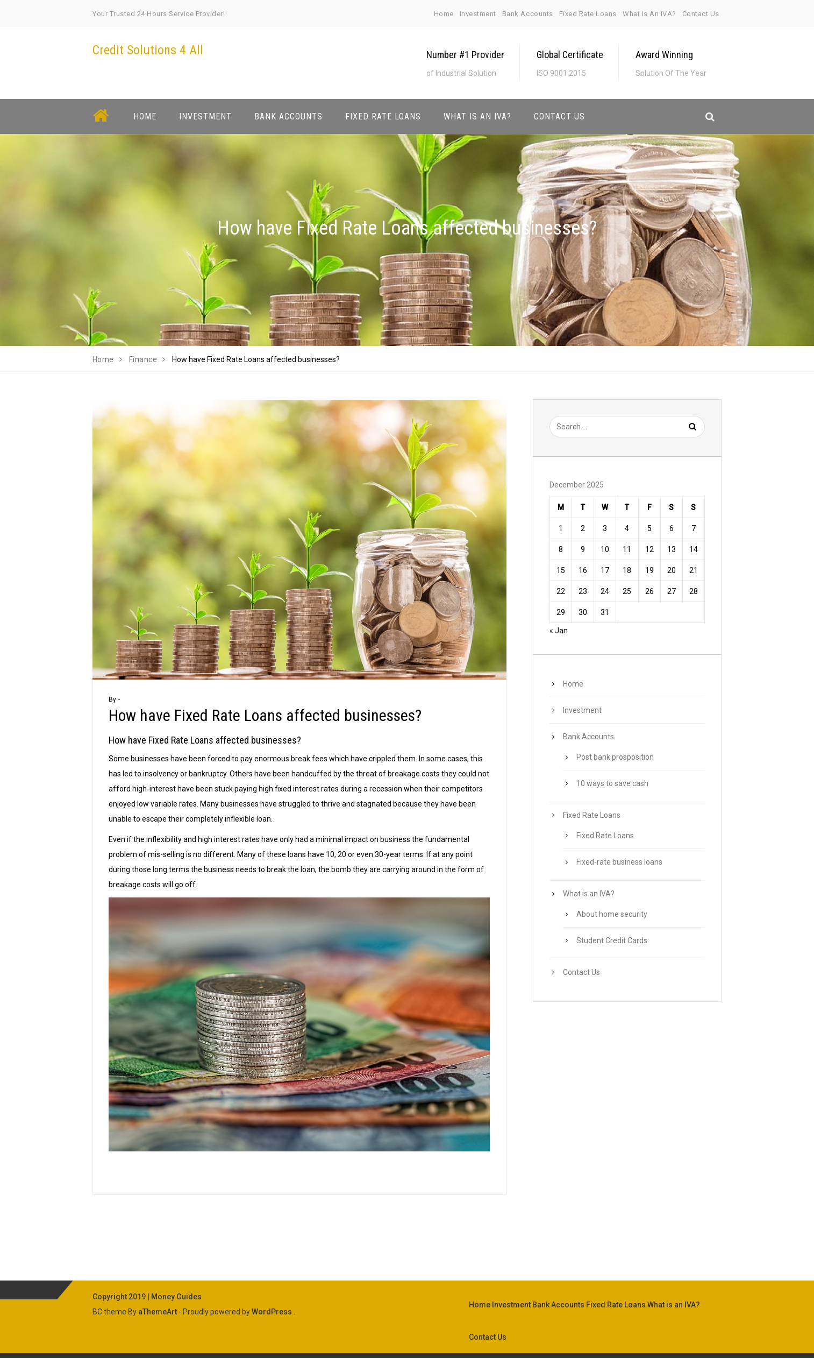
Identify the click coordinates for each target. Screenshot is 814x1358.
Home (444, 14)
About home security (611, 914)
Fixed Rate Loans (588, 14)
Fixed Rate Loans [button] (383, 116)
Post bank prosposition (615, 757)
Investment (478, 14)
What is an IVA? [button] (477, 116)
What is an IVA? (649, 14)
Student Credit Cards (611, 940)
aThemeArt (157, 1311)
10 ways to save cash (612, 783)
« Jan (558, 630)
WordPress (272, 1311)
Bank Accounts (527, 14)
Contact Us (700, 14)
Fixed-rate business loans (619, 862)
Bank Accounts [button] (288, 116)
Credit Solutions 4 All (147, 50)
